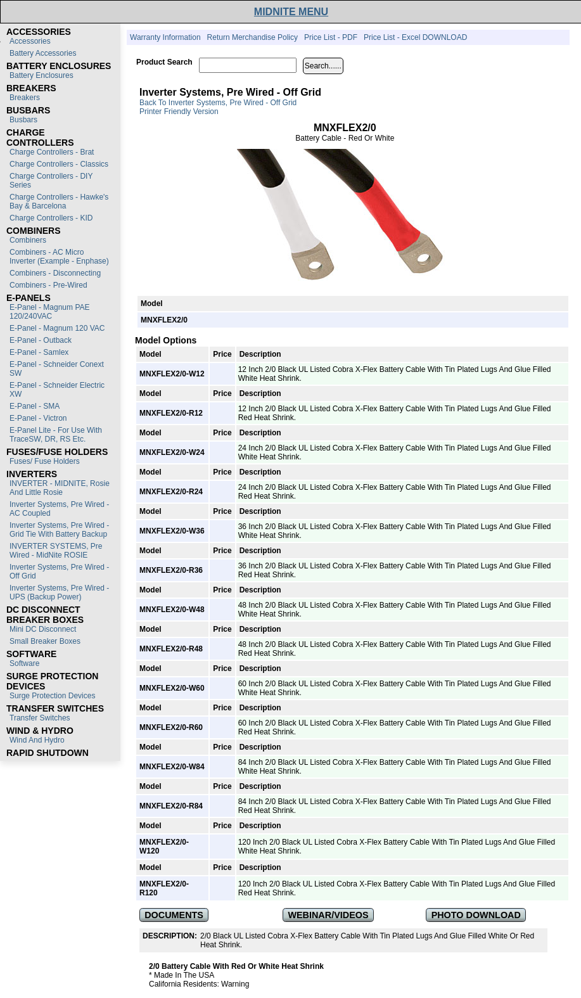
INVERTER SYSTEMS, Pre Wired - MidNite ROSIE (56, 551)
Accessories (30, 41)
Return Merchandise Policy (252, 37)
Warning (235, 984)
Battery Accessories (43, 53)
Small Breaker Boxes (45, 641)
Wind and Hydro (37, 740)
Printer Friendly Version (179, 111)
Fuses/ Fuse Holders (45, 461)
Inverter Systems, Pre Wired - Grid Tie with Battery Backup (59, 530)
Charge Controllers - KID (51, 218)
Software (24, 663)
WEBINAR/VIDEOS (328, 915)
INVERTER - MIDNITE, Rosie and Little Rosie (60, 488)
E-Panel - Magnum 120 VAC (57, 328)
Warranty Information (165, 37)
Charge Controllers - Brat (52, 152)
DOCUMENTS (173, 915)
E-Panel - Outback (41, 340)
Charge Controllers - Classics (59, 164)
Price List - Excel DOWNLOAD (415, 37)
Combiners (28, 240)
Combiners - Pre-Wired (48, 285)
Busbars (23, 119)
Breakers (25, 97)
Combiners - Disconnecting (55, 273)
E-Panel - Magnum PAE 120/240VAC (50, 312)
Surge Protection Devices (52, 695)
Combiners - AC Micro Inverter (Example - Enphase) (59, 256)
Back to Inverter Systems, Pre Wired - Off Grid (218, 102)
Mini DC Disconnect (43, 629)
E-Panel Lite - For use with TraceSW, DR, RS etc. (56, 435)
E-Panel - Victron (38, 418)
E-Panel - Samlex (39, 352)
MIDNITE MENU (291, 11)
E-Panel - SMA (35, 406)
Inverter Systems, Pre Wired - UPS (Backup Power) (59, 592)
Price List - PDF (330, 37)
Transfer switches (40, 717)
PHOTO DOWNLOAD (476, 915)
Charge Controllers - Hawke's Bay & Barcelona (59, 201)
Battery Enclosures (41, 75)
